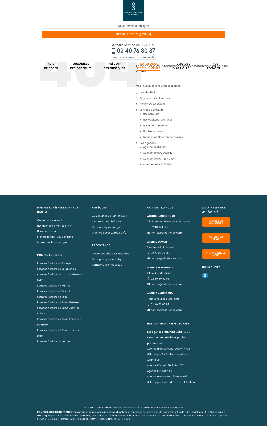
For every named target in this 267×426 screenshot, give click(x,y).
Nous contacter (46, 231)
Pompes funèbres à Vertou (53, 341)
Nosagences (215, 27)
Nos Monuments (153, 131)
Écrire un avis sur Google (52, 242)
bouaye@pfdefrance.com (167, 258)
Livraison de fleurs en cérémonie (163, 137)
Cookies (157, 407)
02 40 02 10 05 (159, 227)
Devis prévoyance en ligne (108, 259)
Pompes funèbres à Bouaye (54, 263)
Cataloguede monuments (148, 27)
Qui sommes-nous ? (49, 220)
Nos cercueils (151, 114)
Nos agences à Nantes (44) (54, 225)
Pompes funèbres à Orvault (54, 291)
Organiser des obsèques (155, 98)
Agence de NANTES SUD (157, 164)
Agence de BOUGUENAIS (157, 152)
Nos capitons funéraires (157, 119)
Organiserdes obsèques (81, 27)
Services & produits (151, 110)
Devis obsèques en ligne (106, 227)
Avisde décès (51, 27)
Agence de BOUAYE (155, 147)
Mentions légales (173, 407)
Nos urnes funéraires (155, 125)
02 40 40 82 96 (160, 278)
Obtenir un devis (216, 238)
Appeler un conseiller (216, 222)
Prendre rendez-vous (48, 17)
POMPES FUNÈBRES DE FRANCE (108, 407)
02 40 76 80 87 (61, 12)
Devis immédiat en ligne (209, 7)
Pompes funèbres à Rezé (52, 297)
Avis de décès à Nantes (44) (109, 216)
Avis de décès (148, 92)
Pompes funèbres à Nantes (53, 285)
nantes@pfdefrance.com (166, 232)
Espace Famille (71, 17)
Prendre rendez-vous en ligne (55, 237)
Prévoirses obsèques (114, 27)
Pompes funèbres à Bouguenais (56, 269)
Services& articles (183, 27)
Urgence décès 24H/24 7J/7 (109, 232)
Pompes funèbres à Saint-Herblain (58, 302)
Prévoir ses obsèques (152, 104)
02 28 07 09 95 (160, 253)
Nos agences (148, 143)
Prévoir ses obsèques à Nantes (110, 253)
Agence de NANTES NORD (158, 158)
